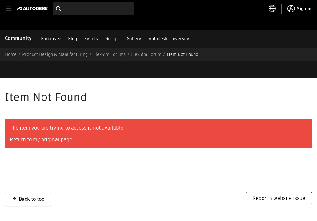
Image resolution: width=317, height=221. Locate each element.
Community (18, 38)
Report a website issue (278, 180)
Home (11, 54)
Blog (72, 39)
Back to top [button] (32, 181)
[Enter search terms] (93, 8)
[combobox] (93, 8)
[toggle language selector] (272, 8)
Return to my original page (41, 122)
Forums (48, 39)
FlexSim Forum (146, 54)
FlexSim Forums (109, 54)
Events (91, 39)
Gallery (134, 39)
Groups (112, 39)
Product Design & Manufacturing (55, 54)
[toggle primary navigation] (12, 9)
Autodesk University (169, 39)
